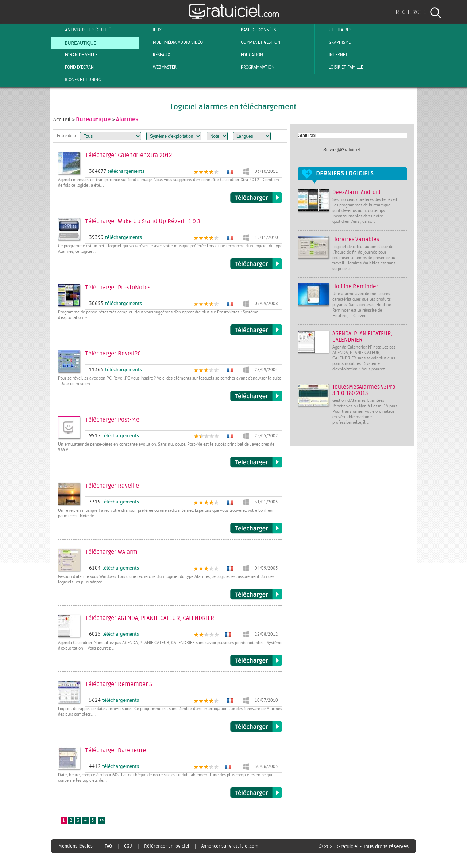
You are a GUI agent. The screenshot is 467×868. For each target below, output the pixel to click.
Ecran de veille (75, 54)
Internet (332, 54)
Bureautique (75, 42)
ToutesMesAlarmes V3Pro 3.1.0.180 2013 (363, 390)
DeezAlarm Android (356, 192)
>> (101, 820)
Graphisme (334, 42)
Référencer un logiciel (166, 846)
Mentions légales (75, 846)
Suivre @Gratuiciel (341, 149)
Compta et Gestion (254, 42)
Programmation (251, 67)
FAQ (108, 846)
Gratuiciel (307, 135)
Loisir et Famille (340, 67)
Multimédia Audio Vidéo (172, 42)
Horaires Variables (355, 239)
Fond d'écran (73, 67)
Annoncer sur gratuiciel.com (229, 846)
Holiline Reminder (355, 286)
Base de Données (252, 29)
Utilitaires (334, 29)
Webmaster (159, 67)
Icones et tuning (77, 79)
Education (246, 54)
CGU (128, 846)
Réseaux (155, 54)
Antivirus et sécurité (82, 29)
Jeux (151, 29)
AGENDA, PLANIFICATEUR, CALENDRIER (362, 337)
